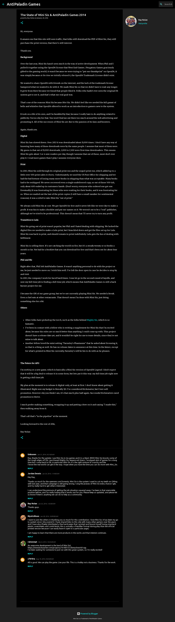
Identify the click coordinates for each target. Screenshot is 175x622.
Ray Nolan (32, 503)
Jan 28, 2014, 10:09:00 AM (49, 516)
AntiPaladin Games (23, 4)
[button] (21, 23)
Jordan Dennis (34, 473)
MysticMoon (33, 516)
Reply (30, 468)
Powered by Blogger (87, 614)
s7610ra (31, 559)
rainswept (32, 542)
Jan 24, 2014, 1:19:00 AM (50, 473)
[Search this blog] (160, 4)
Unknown (32, 454)
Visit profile (142, 23)
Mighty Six (92, 320)
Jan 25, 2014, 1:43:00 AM (46, 504)
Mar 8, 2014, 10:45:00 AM (47, 542)
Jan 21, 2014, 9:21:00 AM (45, 454)
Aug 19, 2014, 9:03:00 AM (44, 559)
